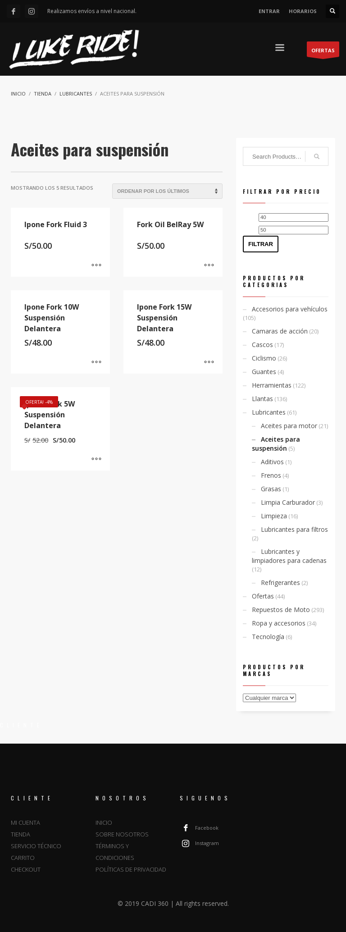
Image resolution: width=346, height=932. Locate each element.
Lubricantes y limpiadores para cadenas (289, 556)
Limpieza (274, 516)
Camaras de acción (280, 331)
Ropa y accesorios (278, 623)
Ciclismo (264, 358)
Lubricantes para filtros (294, 529)
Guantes (264, 371)
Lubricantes (269, 412)
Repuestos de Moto (281, 609)
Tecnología (268, 636)
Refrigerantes (280, 582)
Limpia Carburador (288, 502)
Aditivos (272, 461)
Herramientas (271, 385)
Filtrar (260, 244)
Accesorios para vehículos (290, 309)
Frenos (271, 475)
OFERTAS (323, 52)
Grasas (271, 488)
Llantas (262, 398)
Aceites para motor (289, 425)
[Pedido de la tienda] (167, 191)
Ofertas (263, 596)
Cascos (262, 344)
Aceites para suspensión (276, 443)
